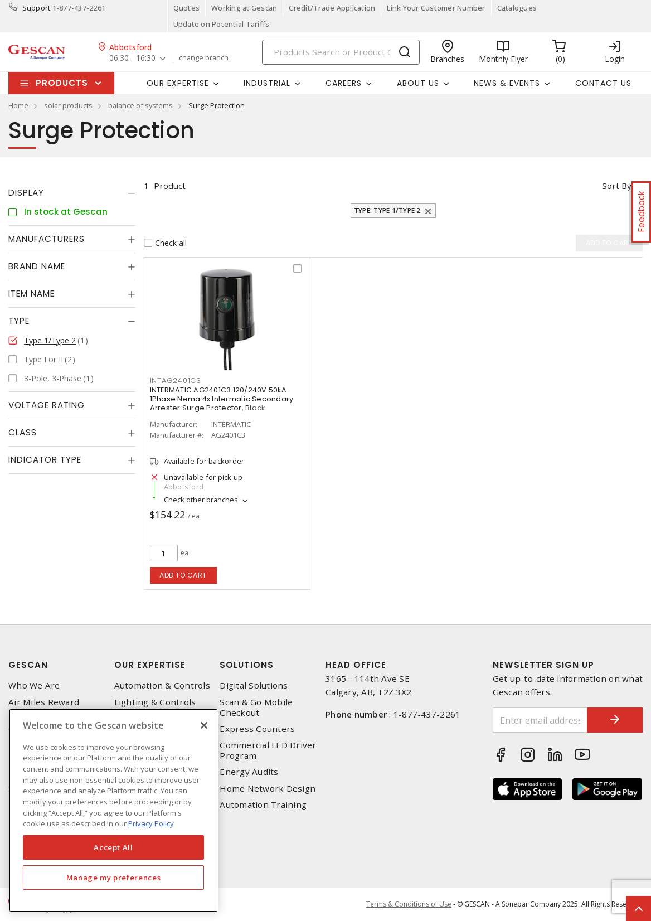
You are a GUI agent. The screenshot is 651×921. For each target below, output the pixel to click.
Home (18, 105)
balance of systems (140, 105)
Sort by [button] (616, 185)
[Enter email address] (540, 720)
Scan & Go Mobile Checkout (256, 707)
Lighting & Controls (155, 702)
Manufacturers (46, 239)
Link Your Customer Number (436, 8)
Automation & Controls (162, 685)
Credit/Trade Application (332, 8)
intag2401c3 (175, 380)
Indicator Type (44, 460)
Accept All (113, 847)
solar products (68, 105)
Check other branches (201, 500)
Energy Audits (249, 772)
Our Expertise (150, 665)
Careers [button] (344, 83)
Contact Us (603, 83)
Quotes (186, 8)
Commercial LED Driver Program (268, 750)
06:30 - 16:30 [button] (132, 58)
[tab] (71, 193)
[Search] (341, 52)
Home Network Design (267, 788)
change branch (204, 58)
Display (26, 192)
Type (19, 321)
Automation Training (263, 804)
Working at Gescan (244, 8)
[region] (113, 810)
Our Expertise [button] (178, 83)
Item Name (31, 293)
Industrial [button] (267, 83)
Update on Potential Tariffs (221, 24)
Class (22, 432)
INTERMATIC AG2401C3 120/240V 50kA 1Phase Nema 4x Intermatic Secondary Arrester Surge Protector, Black (222, 399)
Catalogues (517, 8)
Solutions (247, 665)
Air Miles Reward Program (43, 707)
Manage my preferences (113, 877)
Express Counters (257, 729)
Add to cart (183, 575)
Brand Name (36, 266)
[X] (204, 725)
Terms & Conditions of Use (408, 904)
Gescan (28, 665)
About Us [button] (418, 83)
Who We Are (34, 685)
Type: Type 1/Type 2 (387, 210)
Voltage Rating (46, 405)
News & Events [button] (507, 83)
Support (36, 8)
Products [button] (62, 83)
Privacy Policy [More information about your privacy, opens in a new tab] (151, 823)
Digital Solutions (254, 685)
